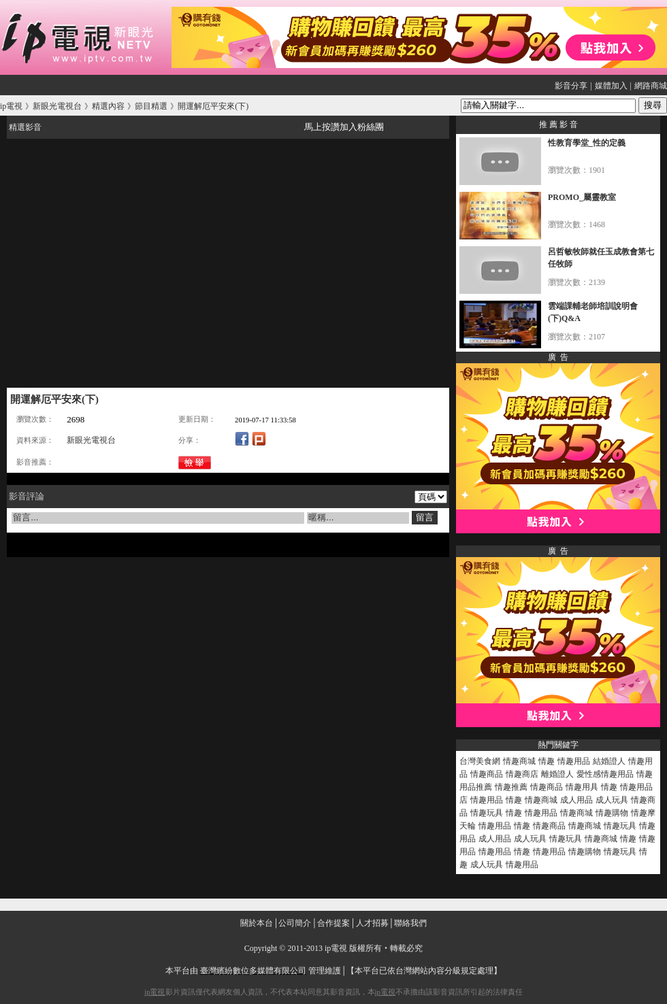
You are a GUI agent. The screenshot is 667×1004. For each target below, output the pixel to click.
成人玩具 (612, 800)
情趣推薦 (511, 787)
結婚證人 (609, 761)
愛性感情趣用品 (605, 774)
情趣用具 (582, 787)
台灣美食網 (479, 761)
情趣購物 (612, 813)
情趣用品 (573, 761)
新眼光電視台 (91, 440)
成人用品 (576, 800)
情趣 (546, 761)
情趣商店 (522, 774)
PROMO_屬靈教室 (582, 197)
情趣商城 (519, 761)
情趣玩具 (486, 813)
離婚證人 (557, 774)
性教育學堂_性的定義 (586, 143)
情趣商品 (486, 774)
